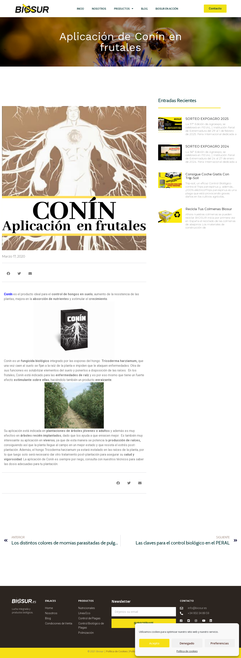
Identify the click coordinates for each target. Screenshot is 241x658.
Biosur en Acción (167, 8)
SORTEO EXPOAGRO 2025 (207, 119)
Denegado (187, 643)
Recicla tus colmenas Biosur (208, 209)
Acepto (154, 643)
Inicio (80, 8)
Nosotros (99, 8)
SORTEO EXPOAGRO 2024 (207, 146)
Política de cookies (187, 651)
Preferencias (220, 643)
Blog (144, 8)
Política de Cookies (117, 651)
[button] (8, 273)
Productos (123, 8)
